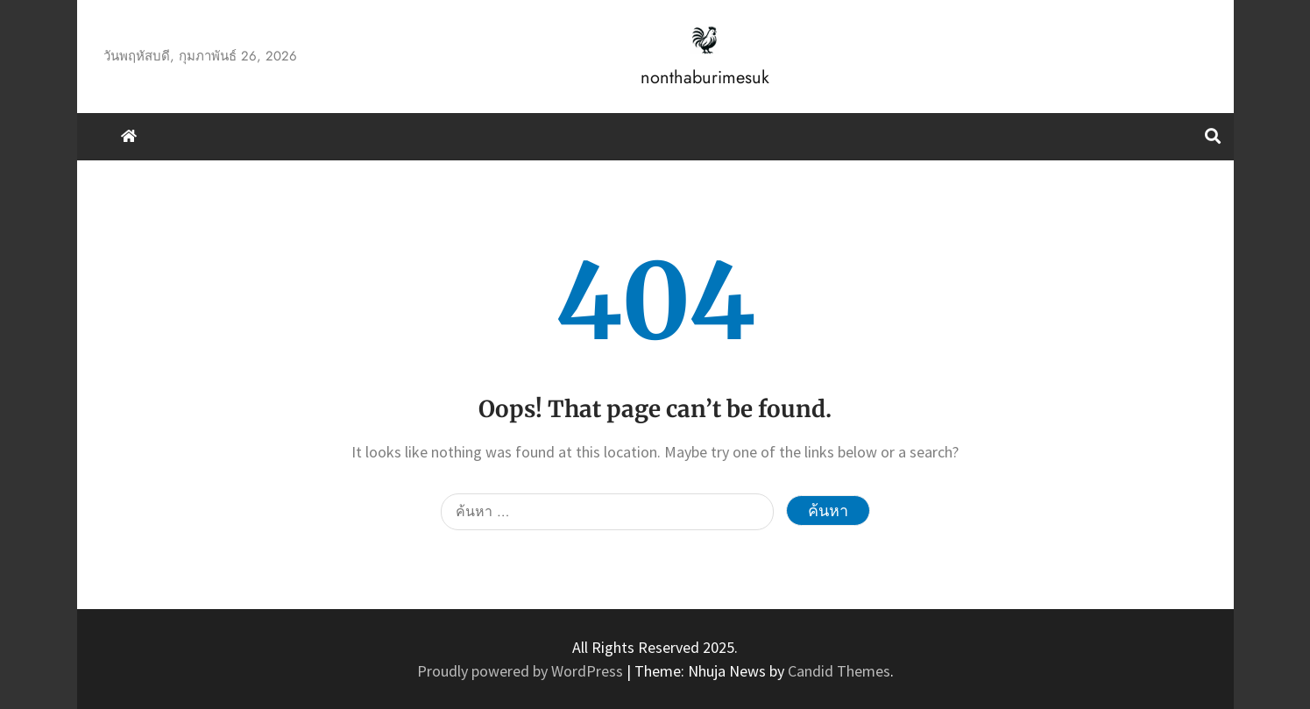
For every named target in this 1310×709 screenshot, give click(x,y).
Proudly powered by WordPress (522, 671)
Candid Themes (839, 671)
